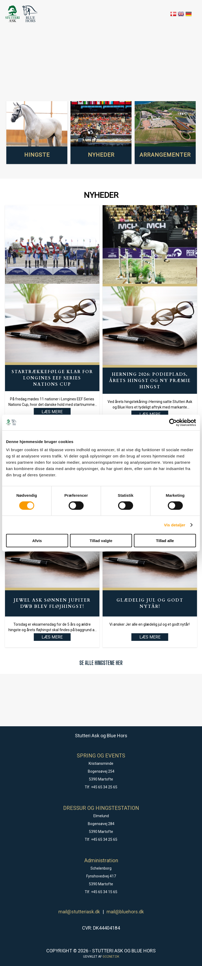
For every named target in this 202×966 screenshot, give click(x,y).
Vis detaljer (174, 524)
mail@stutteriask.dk (79, 911)
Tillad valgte (101, 540)
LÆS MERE (52, 637)
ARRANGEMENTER (165, 155)
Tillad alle (165, 540)
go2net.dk (111, 956)
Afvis (37, 540)
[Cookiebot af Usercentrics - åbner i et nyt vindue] (173, 422)
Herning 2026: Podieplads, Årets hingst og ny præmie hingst (150, 381)
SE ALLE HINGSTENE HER (101, 662)
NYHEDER (101, 155)
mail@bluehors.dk (125, 911)
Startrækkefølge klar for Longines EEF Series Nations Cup (52, 378)
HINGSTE (37, 155)
